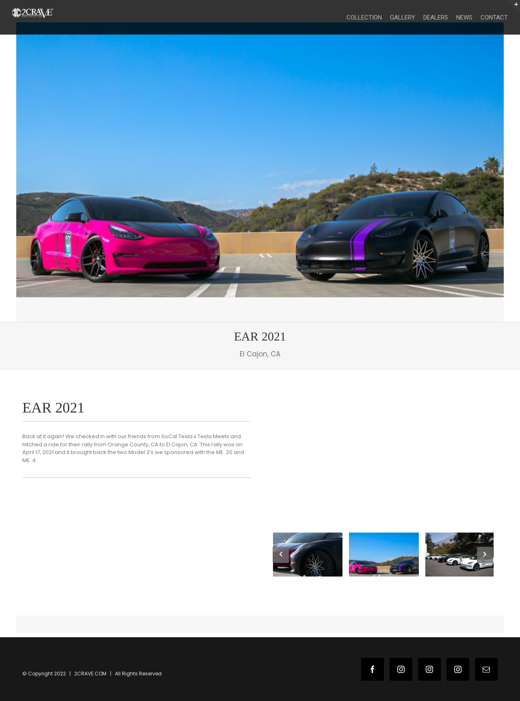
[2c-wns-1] (260, 159)
